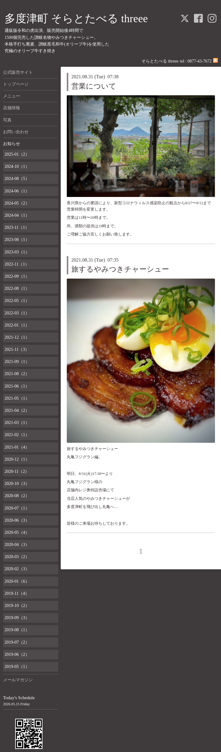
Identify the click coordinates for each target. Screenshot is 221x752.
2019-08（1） (17, 630)
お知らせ (11, 143)
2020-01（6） (17, 581)
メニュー (11, 96)
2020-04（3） (17, 544)
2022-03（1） (17, 313)
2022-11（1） (17, 264)
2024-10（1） (17, 166)
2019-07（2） (17, 642)
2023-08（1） (17, 239)
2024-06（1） (17, 191)
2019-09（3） (17, 617)
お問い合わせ (16, 132)
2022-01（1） (17, 325)
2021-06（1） (17, 386)
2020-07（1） (17, 508)
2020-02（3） (17, 569)
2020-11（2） (17, 471)
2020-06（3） (17, 520)
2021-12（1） (17, 337)
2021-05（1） (17, 398)
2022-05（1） (17, 300)
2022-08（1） (17, 288)
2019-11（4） (17, 593)
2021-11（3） (17, 349)
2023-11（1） (17, 227)
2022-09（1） (17, 276)
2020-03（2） (17, 556)
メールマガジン (18, 680)
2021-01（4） (17, 447)
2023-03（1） (17, 252)
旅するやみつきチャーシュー (120, 269)
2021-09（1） (17, 361)
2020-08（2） (17, 495)
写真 (7, 120)
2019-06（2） (17, 654)
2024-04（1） (17, 215)
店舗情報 (11, 108)
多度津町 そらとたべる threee (76, 18)
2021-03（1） (17, 422)
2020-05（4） (17, 532)
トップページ (16, 84)
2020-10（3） (17, 483)
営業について (93, 86)
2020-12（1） (17, 459)
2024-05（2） (17, 203)
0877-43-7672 (200, 61)
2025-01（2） (17, 154)
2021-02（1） (17, 434)
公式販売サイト (18, 72)
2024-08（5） (17, 178)
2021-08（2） (17, 373)
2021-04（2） (17, 410)
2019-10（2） (17, 605)
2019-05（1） (17, 666)
